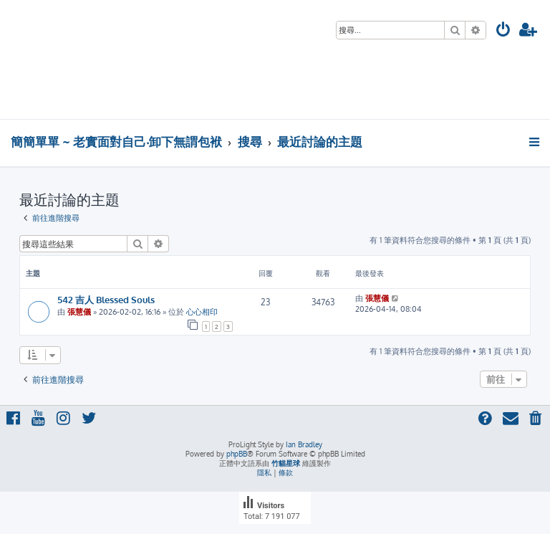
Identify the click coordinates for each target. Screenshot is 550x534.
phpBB (236, 453)
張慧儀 (79, 312)
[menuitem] (503, 31)
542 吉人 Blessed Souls (106, 299)
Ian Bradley (304, 444)
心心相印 (202, 312)
